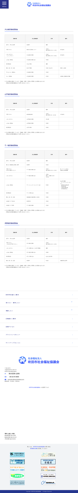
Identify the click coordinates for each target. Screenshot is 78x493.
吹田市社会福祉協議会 (36, 491)
